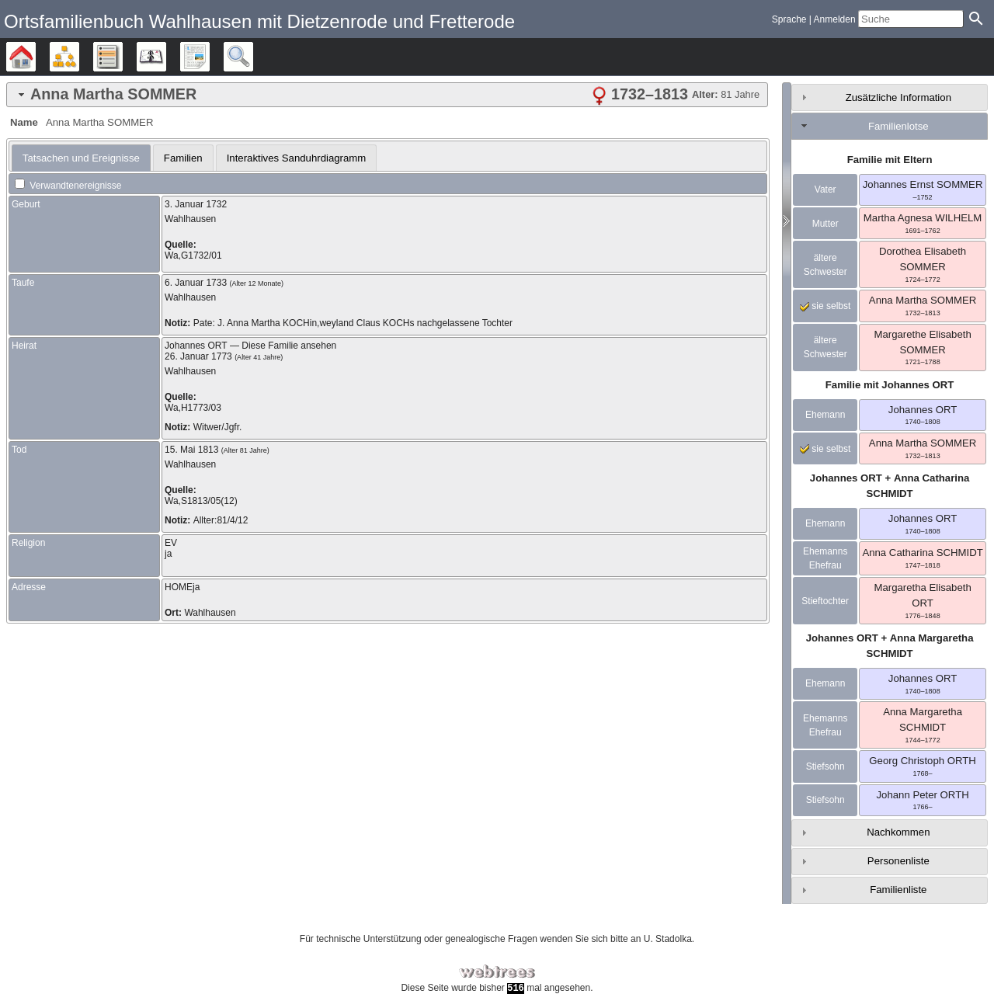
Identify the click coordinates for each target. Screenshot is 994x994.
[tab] (387, 94)
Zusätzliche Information (898, 97)
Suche (253, 56)
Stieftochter (825, 601)
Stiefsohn (825, 766)
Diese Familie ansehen (289, 345)
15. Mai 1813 (191, 449)
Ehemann (825, 414)
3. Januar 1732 (196, 204)
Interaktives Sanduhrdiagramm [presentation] (297, 158)
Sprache (789, 19)
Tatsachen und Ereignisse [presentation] (81, 158)
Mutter (825, 223)
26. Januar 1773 (198, 356)
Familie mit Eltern (890, 159)
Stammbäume (35, 56)
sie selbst (825, 306)
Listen (122, 56)
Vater (825, 189)
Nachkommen (898, 832)
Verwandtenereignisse (68, 185)
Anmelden (835, 19)
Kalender (166, 56)
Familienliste (898, 889)
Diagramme (79, 56)
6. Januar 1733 (196, 282)
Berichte (209, 56)
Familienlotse (898, 126)
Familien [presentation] (183, 158)
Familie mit (889, 385)
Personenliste (898, 861)
